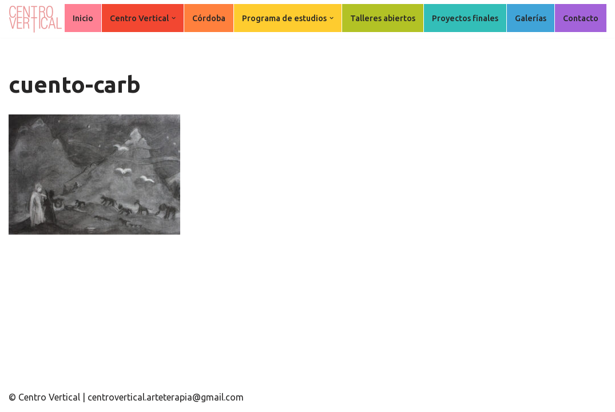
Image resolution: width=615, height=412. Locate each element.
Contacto (580, 18)
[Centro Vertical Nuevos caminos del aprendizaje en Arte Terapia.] (37, 19)
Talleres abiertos (382, 18)
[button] (174, 18)
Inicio (83, 18)
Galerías (530, 18)
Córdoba (208, 18)
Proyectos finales (465, 18)
